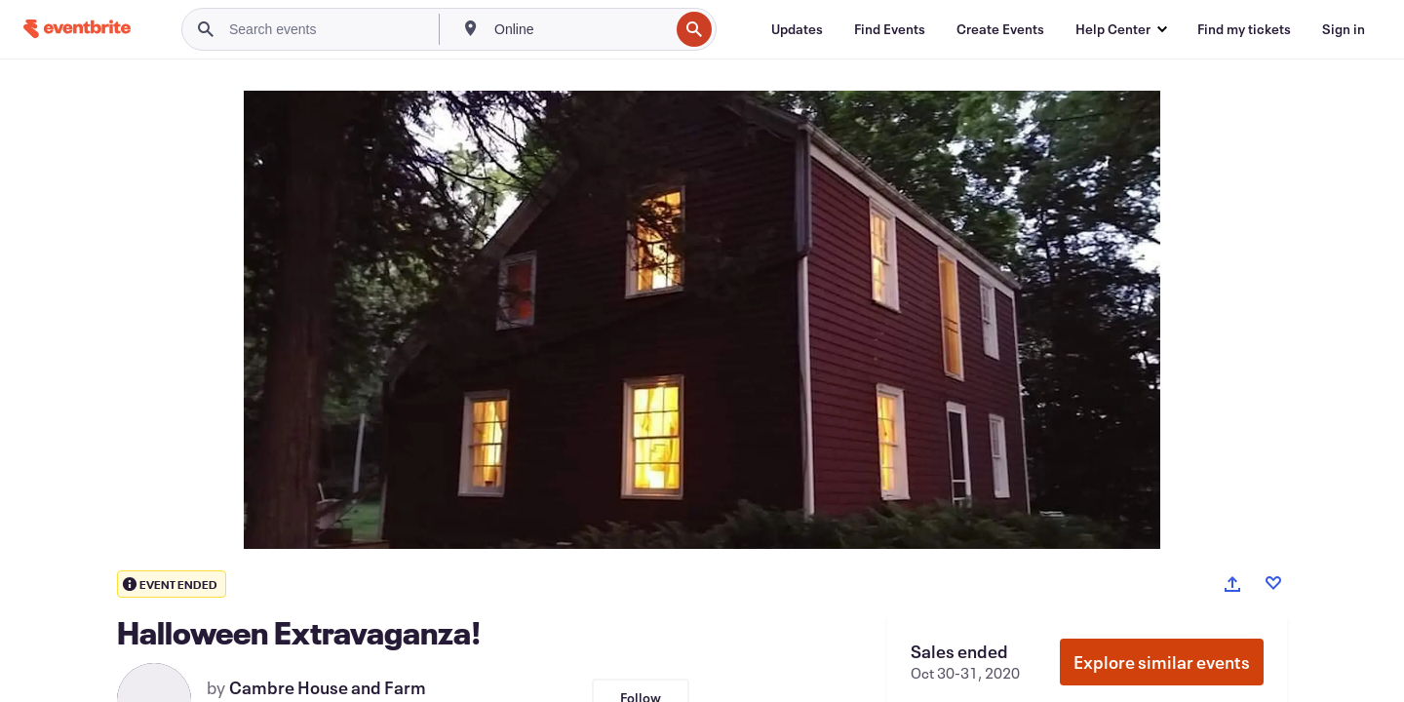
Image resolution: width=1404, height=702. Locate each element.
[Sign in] (1343, 29)
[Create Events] (1000, 29)
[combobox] (580, 29)
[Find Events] (889, 29)
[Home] (77, 29)
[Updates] (797, 29)
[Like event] (1273, 583)
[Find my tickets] (1244, 29)
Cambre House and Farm (327, 687)
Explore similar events (1161, 662)
